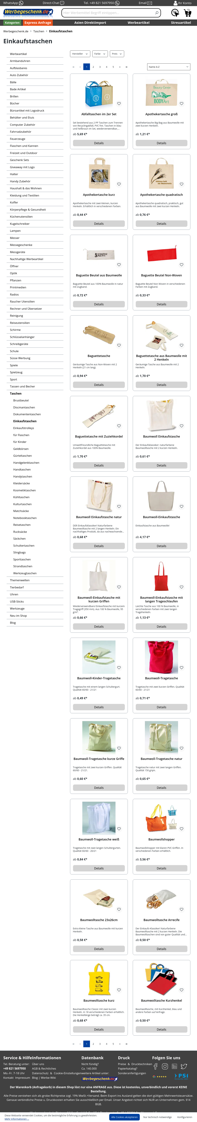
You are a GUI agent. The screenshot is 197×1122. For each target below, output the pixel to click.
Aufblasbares (18, 68)
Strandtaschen (22, 566)
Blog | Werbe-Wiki (43, 1078)
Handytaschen (22, 476)
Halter (13, 174)
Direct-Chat (53, 3)
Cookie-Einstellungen (66, 1073)
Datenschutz (40, 1073)
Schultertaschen (23, 545)
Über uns (38, 1064)
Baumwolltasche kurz (99, 1000)
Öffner (14, 266)
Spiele (14, 365)
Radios (14, 294)
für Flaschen (21, 435)
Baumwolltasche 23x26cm (98, 920)
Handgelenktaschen (25, 462)
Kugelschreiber (19, 223)
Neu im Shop (18, 615)
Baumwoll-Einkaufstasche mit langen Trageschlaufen (161, 599)
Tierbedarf (16, 587)
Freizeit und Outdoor (23, 153)
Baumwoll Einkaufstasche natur (98, 517)
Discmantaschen (23, 407)
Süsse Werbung (20, 358)
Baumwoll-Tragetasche (161, 678)
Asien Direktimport (90, 22)
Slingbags (19, 552)
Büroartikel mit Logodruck (26, 110)
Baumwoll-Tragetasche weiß (99, 839)
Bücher (14, 103)
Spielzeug (16, 372)
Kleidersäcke (21, 483)
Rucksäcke (20, 531)
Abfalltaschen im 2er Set (98, 114)
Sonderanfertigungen (131, 1073)
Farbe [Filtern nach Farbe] (99, 53)
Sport (13, 379)
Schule (14, 351)
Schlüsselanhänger (22, 336)
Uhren (14, 594)
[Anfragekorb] (187, 12)
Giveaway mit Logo (22, 167)
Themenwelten (19, 580)
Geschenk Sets (19, 159)
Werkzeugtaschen (24, 573)
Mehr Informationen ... (16, 1119)
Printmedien (17, 287)
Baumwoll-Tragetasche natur (161, 758)
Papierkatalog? (127, 1068)
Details (98, 143)
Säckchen (19, 538)
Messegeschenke (21, 244)
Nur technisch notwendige (159, 1117)
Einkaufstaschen (24, 421)
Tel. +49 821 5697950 (101, 3)
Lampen (15, 230)
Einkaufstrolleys (23, 428)
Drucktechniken (141, 1064)
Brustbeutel (20, 400)
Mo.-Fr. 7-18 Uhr (13, 1073)
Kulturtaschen (22, 504)
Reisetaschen (21, 524)
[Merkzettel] (175, 12)
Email (145, 3)
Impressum (22, 1078)
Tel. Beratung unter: (15, 1064)
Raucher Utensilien (22, 301)
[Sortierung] (168, 66)
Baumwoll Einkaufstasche (161, 436)
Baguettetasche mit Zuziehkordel (99, 436)
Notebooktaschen (24, 517)
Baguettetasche (99, 355)
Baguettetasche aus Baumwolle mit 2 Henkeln (161, 357)
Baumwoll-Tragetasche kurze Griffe (99, 758)
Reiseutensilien (19, 322)
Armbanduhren (19, 60)
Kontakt (8, 1078)
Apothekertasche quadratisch (162, 194)
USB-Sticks (17, 601)
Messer (14, 237)
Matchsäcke (20, 510)
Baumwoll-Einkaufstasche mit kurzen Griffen (99, 599)
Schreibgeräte (19, 343)
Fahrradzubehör (20, 131)
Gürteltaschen (22, 455)
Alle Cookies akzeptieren (127, 1117)
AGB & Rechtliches (44, 1068)
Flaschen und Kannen (23, 145)
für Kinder (19, 441)
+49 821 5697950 (14, 1068)
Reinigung (16, 315)
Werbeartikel (139, 22)
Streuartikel (182, 22)
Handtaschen (21, 469)
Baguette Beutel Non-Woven (161, 275)
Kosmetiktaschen (24, 490)
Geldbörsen (20, 448)
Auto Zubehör (18, 75)
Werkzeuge (17, 608)
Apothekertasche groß (161, 114)
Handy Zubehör (19, 181)
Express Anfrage (37, 22)
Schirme (15, 329)
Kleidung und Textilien (23, 195)
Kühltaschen (21, 497)
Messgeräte (17, 252)
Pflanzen (15, 280)
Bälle (13, 82)
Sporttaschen (21, 559)
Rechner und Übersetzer (25, 308)
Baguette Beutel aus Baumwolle (98, 275)
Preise (122, 1064)
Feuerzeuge (17, 138)
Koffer (13, 202)
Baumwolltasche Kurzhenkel (161, 1000)
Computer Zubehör (22, 124)
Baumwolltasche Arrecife (161, 920)
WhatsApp (13, 3)
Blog (13, 622)
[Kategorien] (12, 22)
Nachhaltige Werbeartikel (25, 259)
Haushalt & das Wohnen (25, 188)
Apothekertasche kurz (99, 194)
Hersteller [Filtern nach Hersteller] (79, 53)
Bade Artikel (17, 89)
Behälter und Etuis (21, 117)
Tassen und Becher (22, 386)
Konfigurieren (185, 1117)
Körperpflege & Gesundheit (27, 209)
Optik (13, 273)
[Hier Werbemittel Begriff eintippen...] (107, 12)
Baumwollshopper (161, 839)
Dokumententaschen (26, 414)
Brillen (14, 96)
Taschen (15, 393)
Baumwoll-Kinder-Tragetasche (98, 678)
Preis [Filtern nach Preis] (116, 53)
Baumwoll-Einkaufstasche (161, 517)
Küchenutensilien (20, 216)
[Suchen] (157, 12)
